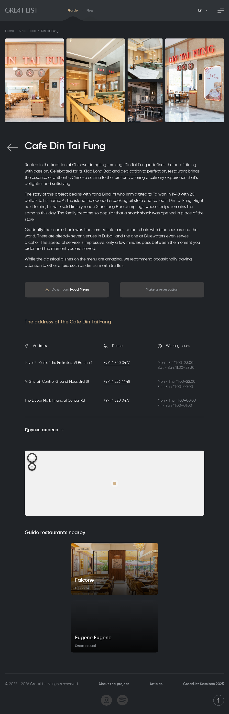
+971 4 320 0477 (117, 362)
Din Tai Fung (49, 31)
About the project (113, 684)
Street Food (27, 31)
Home (9, 31)
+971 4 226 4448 (117, 381)
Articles (156, 684)
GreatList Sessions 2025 (203, 684)
